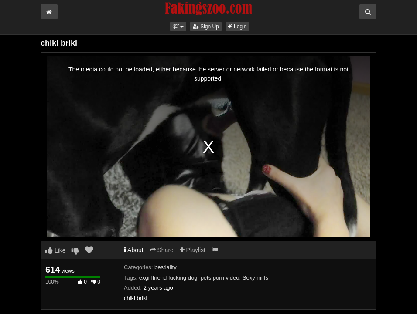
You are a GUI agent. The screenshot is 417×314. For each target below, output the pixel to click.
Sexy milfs (255, 277)
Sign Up (206, 27)
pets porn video (220, 277)
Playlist (192, 249)
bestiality (165, 267)
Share (162, 249)
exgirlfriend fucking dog (168, 277)
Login (237, 27)
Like (55, 250)
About (134, 249)
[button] (178, 26)
